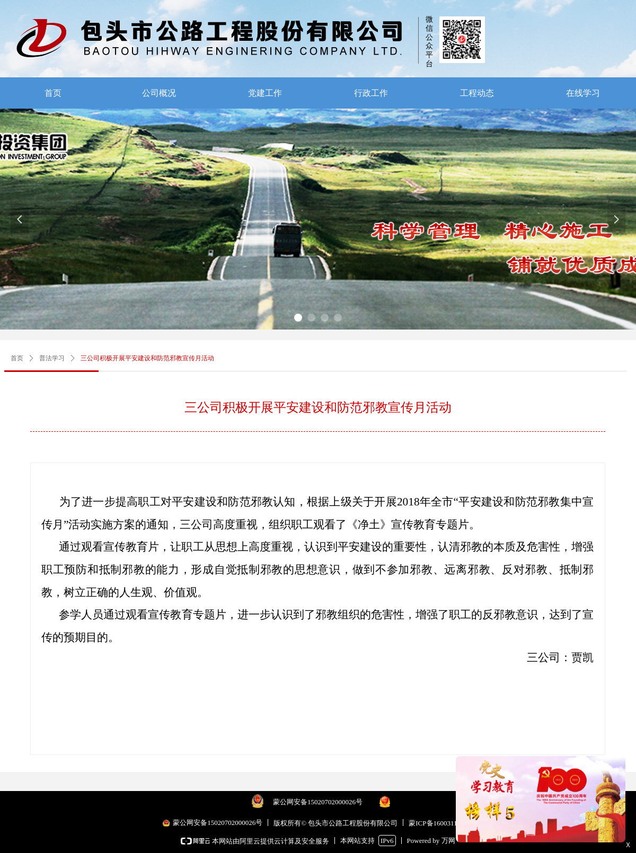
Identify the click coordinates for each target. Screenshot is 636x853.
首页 (17, 358)
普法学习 (52, 358)
